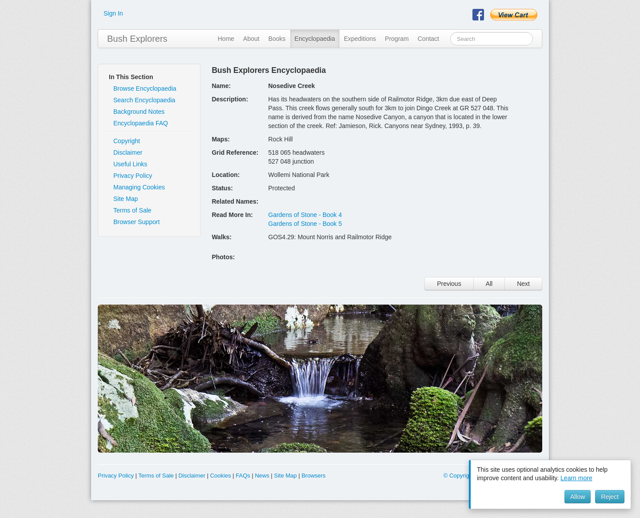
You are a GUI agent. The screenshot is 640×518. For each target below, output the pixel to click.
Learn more (576, 478)
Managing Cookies (139, 187)
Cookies (220, 475)
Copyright (126, 141)
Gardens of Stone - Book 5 (305, 223)
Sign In (113, 13)
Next (523, 283)
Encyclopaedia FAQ (140, 123)
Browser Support (136, 221)
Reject (610, 496)
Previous (449, 283)
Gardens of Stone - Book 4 (305, 214)
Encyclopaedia (315, 38)
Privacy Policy (132, 175)
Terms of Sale (132, 210)
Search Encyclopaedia (144, 100)
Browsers (313, 475)
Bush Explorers (137, 39)
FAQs (243, 475)
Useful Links (130, 164)
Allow (577, 496)
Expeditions (360, 38)
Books (277, 38)
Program (397, 38)
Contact (428, 38)
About (251, 38)
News (262, 475)
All (489, 283)
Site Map (125, 198)
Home (226, 38)
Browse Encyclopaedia (144, 88)
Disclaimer (127, 152)
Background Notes (138, 111)
